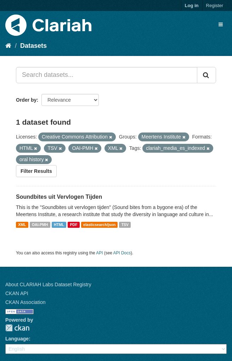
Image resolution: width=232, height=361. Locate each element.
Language (17, 339)
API (99, 252)
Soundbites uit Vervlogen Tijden (59, 197)
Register (214, 5)
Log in (192, 5)
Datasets (33, 45)
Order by (26, 100)
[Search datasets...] (106, 75)
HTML (59, 224)
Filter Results (36, 171)
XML (22, 224)
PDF (74, 224)
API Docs (122, 252)
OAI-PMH (40, 224)
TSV (125, 224)
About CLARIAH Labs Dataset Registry (48, 284)
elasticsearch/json (99, 224)
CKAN (17, 328)
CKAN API (16, 293)
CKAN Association (25, 302)
